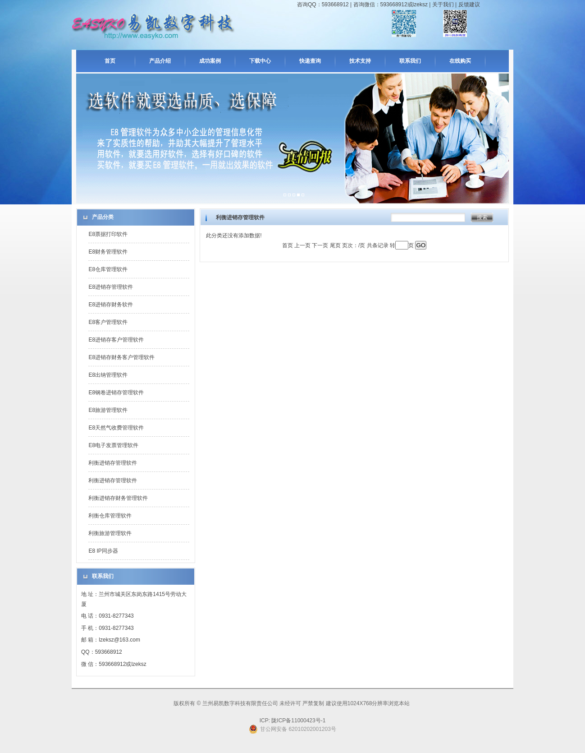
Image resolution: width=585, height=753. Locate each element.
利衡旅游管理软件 (110, 533)
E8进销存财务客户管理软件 (121, 357)
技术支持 (360, 61)
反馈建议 (469, 4)
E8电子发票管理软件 (113, 445)
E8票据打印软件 (108, 234)
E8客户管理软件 (108, 322)
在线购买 (460, 61)
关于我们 (443, 4)
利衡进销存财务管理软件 (118, 498)
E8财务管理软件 (108, 252)
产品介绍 (160, 61)
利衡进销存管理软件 (112, 463)
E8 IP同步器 (103, 551)
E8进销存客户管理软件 (116, 340)
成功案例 (210, 61)
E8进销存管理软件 (110, 287)
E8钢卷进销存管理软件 (116, 392)
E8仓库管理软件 (108, 269)
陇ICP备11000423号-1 (297, 720)
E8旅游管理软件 (108, 410)
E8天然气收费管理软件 (116, 428)
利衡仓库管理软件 (110, 516)
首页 (110, 61)
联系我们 (410, 61)
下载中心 (260, 61)
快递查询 (310, 61)
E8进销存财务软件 (110, 304)
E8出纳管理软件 (108, 375)
